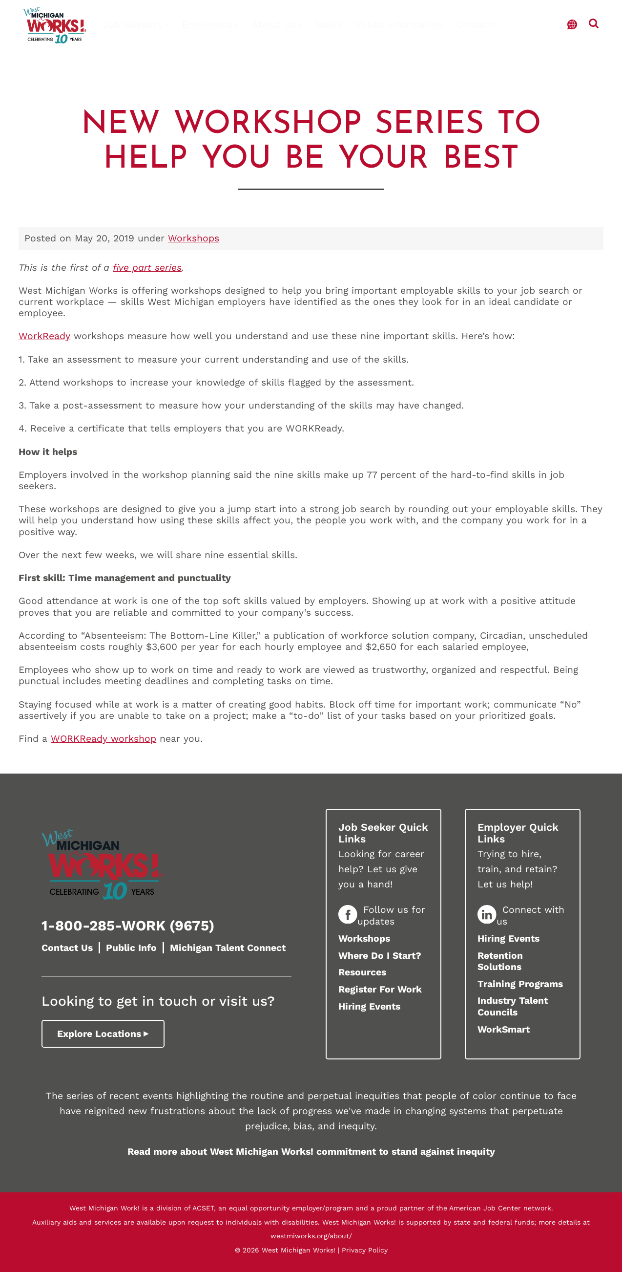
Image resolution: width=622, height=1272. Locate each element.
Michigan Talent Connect (228, 947)
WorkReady (44, 336)
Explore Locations (99, 1033)
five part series (147, 267)
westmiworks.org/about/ (311, 1236)
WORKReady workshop (103, 738)
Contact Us (67, 947)
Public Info (131, 947)
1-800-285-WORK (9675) (127, 925)
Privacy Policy (365, 1250)
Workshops (193, 238)
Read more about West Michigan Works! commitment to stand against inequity (311, 1151)
